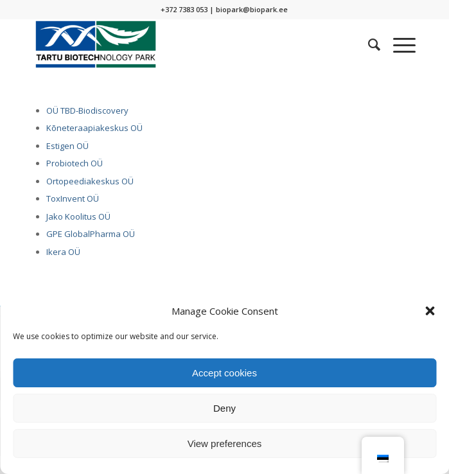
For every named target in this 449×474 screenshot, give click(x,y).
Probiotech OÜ (74, 163)
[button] (429, 310)
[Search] (367, 44)
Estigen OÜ (67, 146)
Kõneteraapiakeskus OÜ (94, 128)
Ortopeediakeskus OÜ (90, 181)
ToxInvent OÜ (72, 198)
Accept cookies (224, 372)
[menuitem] (367, 44)
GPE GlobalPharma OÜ (90, 234)
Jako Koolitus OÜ (78, 216)
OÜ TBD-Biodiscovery (87, 110)
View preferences (225, 443)
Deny (224, 408)
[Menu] (398, 44)
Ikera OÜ (63, 252)
